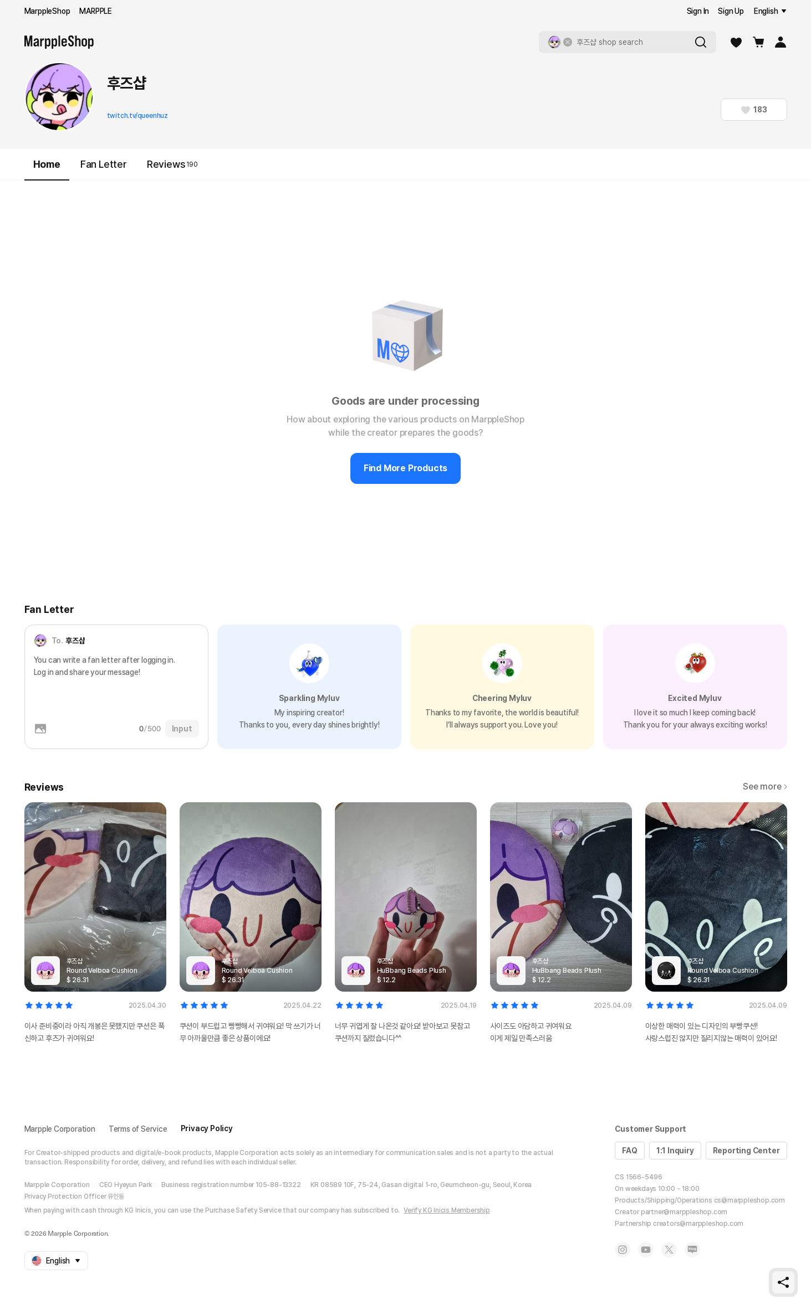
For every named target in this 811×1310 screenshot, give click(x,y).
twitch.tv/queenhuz (137, 116)
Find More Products (405, 468)
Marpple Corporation (59, 1129)
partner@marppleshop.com (684, 1212)
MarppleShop (47, 11)
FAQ (629, 1150)
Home (46, 169)
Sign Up (731, 11)
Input (182, 728)
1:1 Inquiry (675, 1150)
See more (765, 786)
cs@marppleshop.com (749, 1200)
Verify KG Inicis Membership (447, 1210)
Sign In (698, 11)
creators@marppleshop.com (698, 1224)
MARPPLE (95, 11)
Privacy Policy (207, 1128)
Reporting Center (746, 1150)
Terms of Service (138, 1129)
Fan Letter (103, 164)
